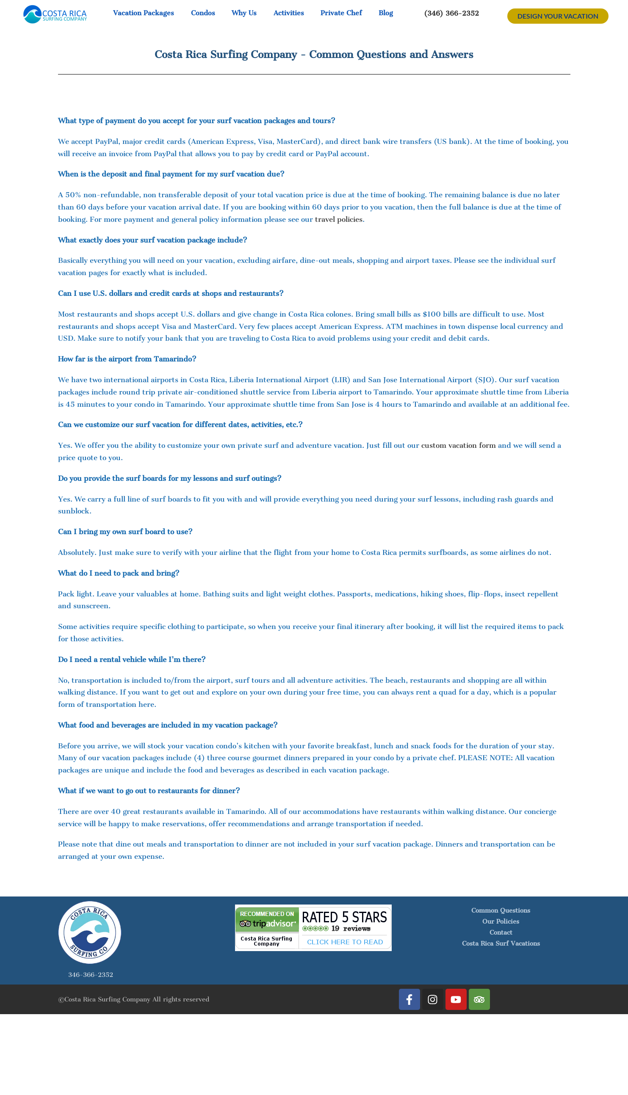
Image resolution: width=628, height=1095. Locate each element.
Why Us (244, 13)
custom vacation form (458, 445)
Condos (203, 13)
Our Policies (500, 921)
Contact (501, 932)
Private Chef (341, 13)
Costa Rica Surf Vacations (501, 943)
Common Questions (500, 910)
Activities (289, 13)
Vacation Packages (143, 13)
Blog (386, 13)
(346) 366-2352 (451, 13)
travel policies (338, 219)
